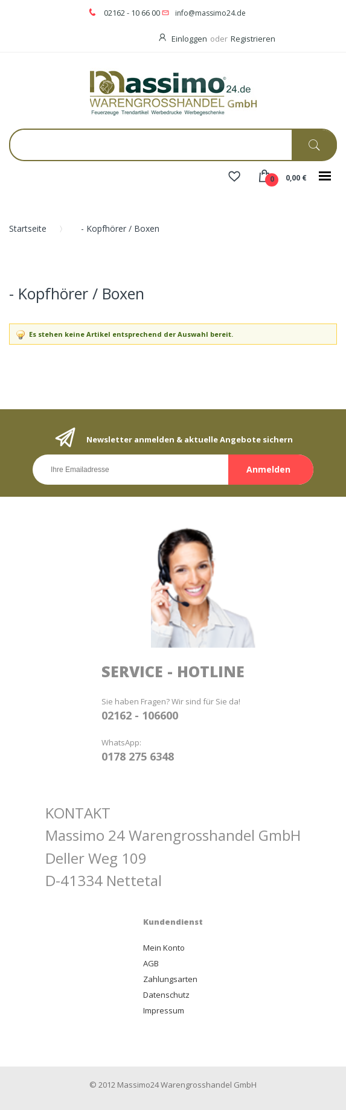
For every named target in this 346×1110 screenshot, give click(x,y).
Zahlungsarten (170, 979)
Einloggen (189, 38)
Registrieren (253, 38)
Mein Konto (164, 947)
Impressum (163, 1010)
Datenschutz (166, 994)
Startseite (27, 228)
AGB (151, 963)
